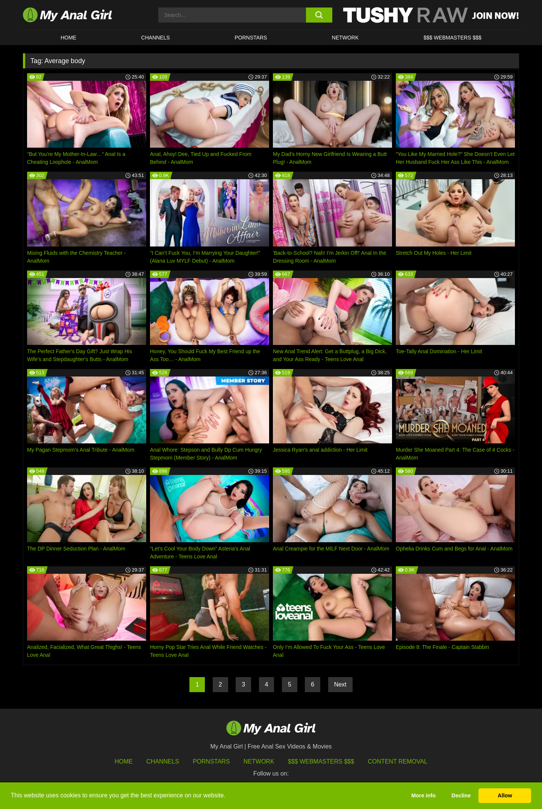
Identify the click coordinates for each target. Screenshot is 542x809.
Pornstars (251, 38)
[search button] (319, 15)
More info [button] (423, 795)
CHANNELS (155, 38)
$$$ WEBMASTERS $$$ (452, 38)
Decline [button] (461, 795)
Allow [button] (505, 795)
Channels (162, 761)
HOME (68, 38)
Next (340, 684)
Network (345, 38)
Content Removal (398, 761)
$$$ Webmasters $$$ (321, 761)
